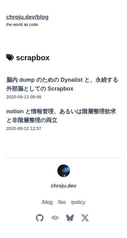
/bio (62, 202)
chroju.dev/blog (27, 17)
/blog (47, 202)
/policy (78, 202)
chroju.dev (63, 185)
